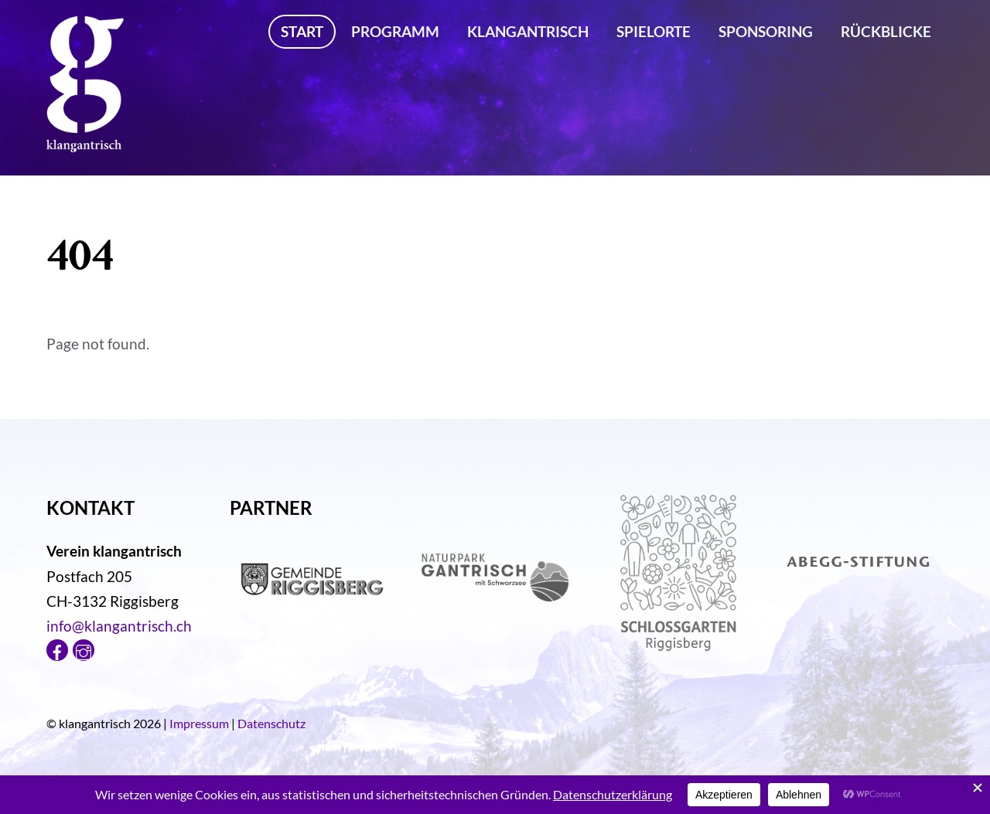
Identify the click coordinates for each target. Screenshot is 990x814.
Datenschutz (271, 723)
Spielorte (653, 31)
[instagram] (83, 647)
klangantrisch (528, 31)
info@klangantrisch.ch (119, 626)
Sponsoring (766, 31)
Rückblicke (886, 31)
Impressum (199, 723)
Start (302, 31)
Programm (395, 31)
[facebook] (57, 647)
